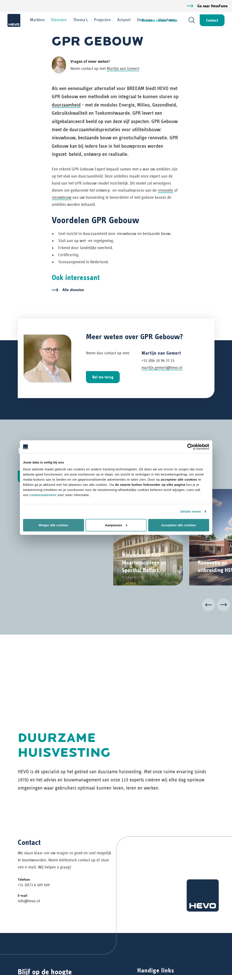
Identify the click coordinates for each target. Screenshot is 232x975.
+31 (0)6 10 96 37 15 (158, 360)
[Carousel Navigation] (116, 605)
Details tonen (190, 511)
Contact (212, 20)
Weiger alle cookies (53, 525)
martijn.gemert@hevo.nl (162, 367)
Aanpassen (116, 525)
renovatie (165, 190)
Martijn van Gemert (123, 68)
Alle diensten (73, 289)
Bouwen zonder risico (159, 20)
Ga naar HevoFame (212, 5)
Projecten (102, 19)
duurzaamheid (66, 105)
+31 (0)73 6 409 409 (34, 885)
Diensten (59, 19)
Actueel (123, 19)
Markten (37, 19)
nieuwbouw (61, 197)
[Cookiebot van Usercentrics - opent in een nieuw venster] (190, 447)
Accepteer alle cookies (178, 525)
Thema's (80, 19)
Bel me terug (102, 377)
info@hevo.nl (29, 901)
